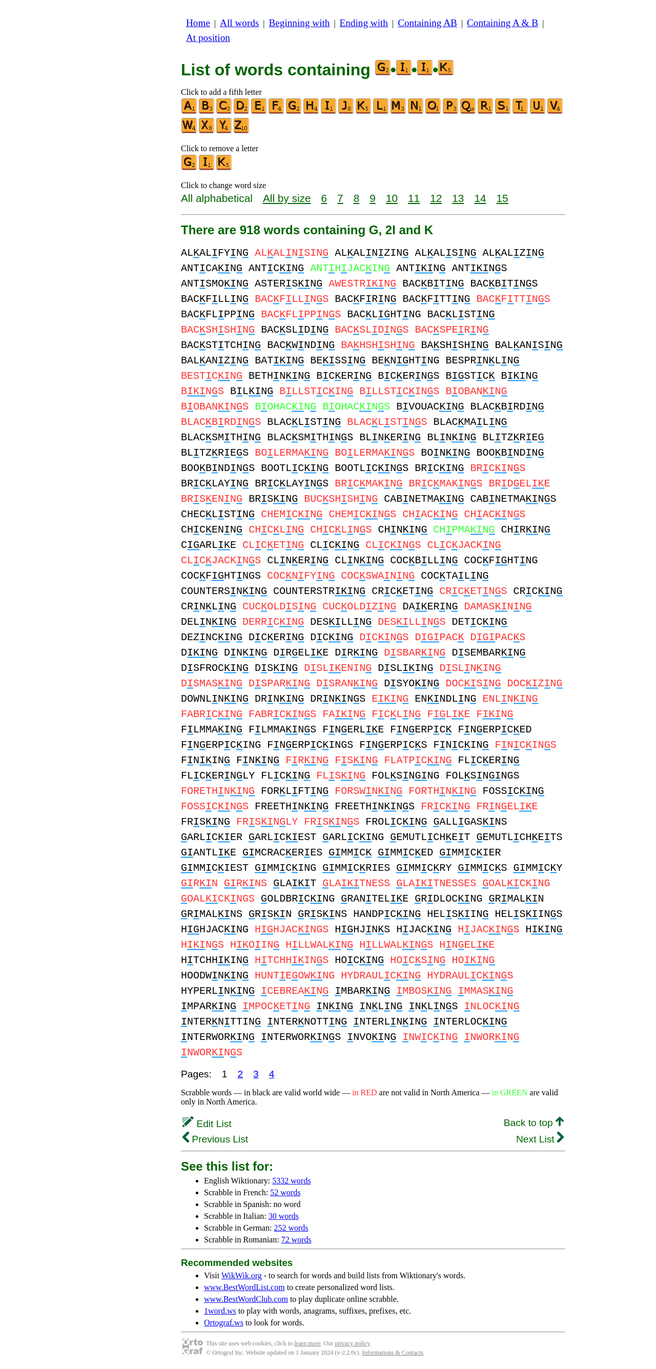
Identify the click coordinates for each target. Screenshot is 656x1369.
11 (414, 198)
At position (208, 37)
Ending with (364, 22)
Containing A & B (502, 22)
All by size (287, 198)
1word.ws (220, 1310)
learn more (307, 1343)
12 (436, 198)
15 (502, 198)
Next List (540, 1139)
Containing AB (427, 22)
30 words (284, 1216)
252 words (291, 1227)
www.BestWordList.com (244, 1287)
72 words (296, 1239)
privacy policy (352, 1343)
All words (239, 22)
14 (480, 198)
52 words (285, 1192)
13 (458, 198)
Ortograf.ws (223, 1322)
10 (392, 198)
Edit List (207, 1123)
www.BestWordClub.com (246, 1299)
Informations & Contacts (392, 1352)
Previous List (215, 1139)
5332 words (291, 1180)
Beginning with (299, 22)
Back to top (534, 1122)
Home (198, 22)
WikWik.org (241, 1275)
